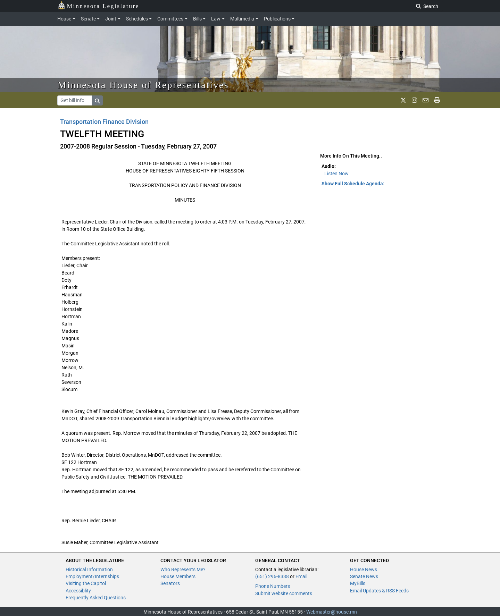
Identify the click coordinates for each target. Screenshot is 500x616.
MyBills (357, 583)
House (64, 19)
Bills (197, 19)
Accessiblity (78, 590)
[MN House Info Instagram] (414, 100)
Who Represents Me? (183, 569)
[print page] (437, 100)
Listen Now (336, 173)
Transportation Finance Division (104, 121)
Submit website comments (283, 593)
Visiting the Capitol (86, 583)
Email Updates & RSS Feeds (379, 590)
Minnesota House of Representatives (143, 84)
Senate (88, 19)
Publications (277, 19)
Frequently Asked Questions (96, 597)
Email (301, 576)
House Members (177, 576)
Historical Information (89, 569)
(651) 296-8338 (272, 576)
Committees (170, 19)
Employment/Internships (92, 576)
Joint (110, 19)
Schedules (137, 19)
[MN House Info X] (403, 100)
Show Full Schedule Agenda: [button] (353, 183)
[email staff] (425, 100)
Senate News (364, 576)
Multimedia (242, 19)
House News (363, 569)
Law (215, 19)
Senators (170, 583)
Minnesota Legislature (98, 5)
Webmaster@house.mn (331, 612)
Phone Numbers (272, 586)
